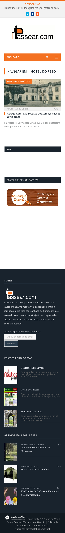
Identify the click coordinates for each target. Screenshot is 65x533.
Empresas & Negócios (18, 81)
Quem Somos (14, 522)
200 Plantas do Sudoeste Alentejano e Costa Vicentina (40, 493)
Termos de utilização (34, 522)
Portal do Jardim (30, 389)
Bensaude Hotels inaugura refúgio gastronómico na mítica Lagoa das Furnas (33, 7)
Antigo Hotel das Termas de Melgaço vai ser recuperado (33, 115)
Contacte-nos (39, 525)
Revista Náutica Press (33, 367)
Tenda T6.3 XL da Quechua (35, 469)
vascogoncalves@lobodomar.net (32, 528)
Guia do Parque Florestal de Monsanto (35, 449)
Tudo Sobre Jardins (31, 411)
